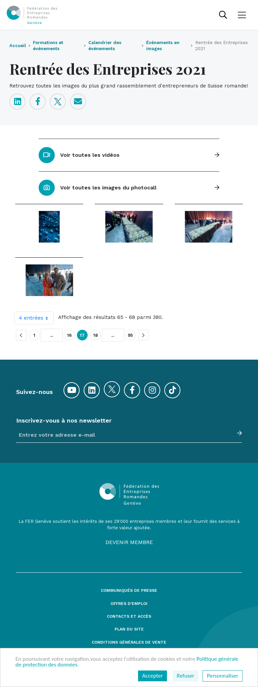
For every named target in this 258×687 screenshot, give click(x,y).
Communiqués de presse (129, 590)
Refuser (185, 675)
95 (130, 335)
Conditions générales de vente (129, 642)
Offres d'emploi (129, 604)
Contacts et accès (129, 616)
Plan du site (129, 629)
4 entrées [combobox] (36, 318)
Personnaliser (222, 675)
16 (69, 335)
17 (82, 335)
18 (95, 335)
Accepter (152, 675)
